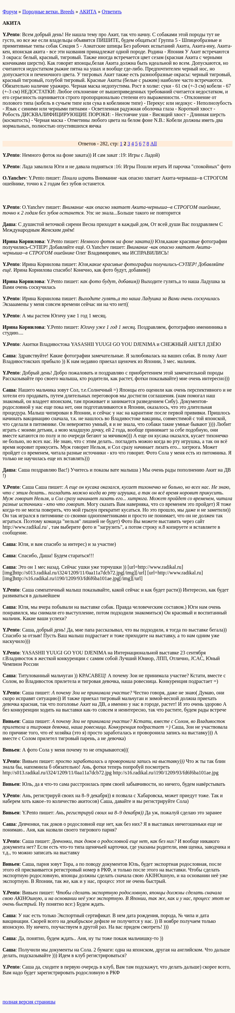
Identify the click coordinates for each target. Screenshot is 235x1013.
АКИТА (87, 11)
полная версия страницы (29, 1001)
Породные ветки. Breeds (48, 11)
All (153, 143)
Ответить (112, 11)
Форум (10, 11)
